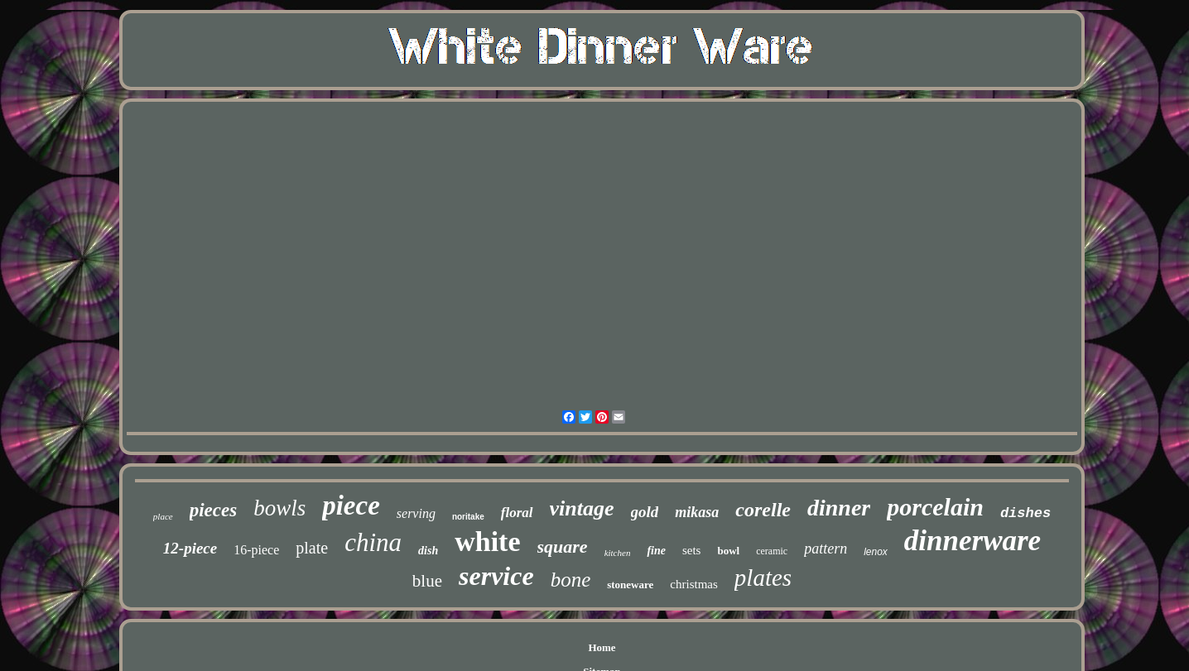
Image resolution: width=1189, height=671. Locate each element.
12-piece (190, 548)
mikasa (697, 512)
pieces (213, 510)
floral (517, 512)
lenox (876, 552)
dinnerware (972, 541)
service (496, 576)
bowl (728, 550)
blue (427, 581)
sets (691, 550)
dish (428, 550)
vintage (582, 508)
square (562, 546)
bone (571, 579)
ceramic (771, 551)
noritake (468, 516)
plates (763, 577)
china (373, 542)
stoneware (630, 584)
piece (351, 505)
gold (645, 511)
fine (656, 550)
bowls (279, 508)
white (487, 541)
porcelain (935, 506)
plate (312, 548)
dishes (1025, 513)
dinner (838, 507)
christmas (694, 584)
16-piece (256, 550)
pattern (825, 548)
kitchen (617, 553)
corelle (763, 509)
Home (601, 647)
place (163, 516)
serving (416, 513)
